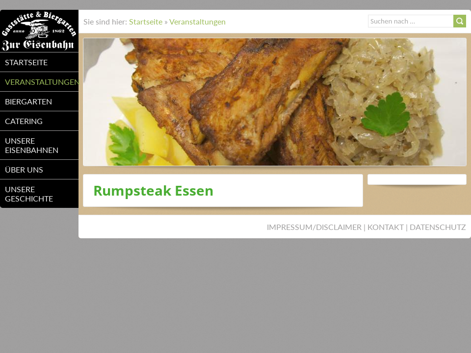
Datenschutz (438, 226)
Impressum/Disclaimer (314, 226)
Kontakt (385, 226)
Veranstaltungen (41, 81)
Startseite (26, 62)
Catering (24, 121)
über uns (24, 169)
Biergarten (28, 101)
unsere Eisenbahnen (31, 145)
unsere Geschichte (29, 193)
